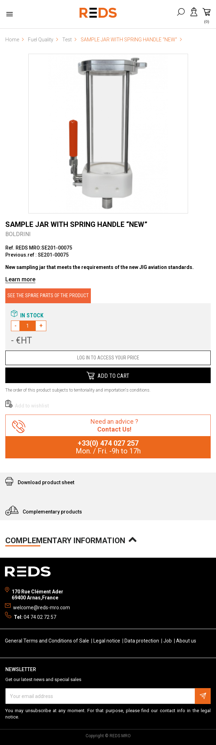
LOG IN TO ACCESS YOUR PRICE (108, 357)
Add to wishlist (27, 406)
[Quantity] (27, 326)
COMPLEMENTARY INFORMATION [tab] (68, 540)
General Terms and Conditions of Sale (47, 641)
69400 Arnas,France (35, 597)
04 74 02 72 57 (40, 617)
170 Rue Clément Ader (37, 591)
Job (168, 641)
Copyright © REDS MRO (108, 735)
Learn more (20, 279)
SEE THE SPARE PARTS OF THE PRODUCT (48, 295)
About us (186, 641)
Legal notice (107, 641)
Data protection (142, 641)
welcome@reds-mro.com (41, 607)
